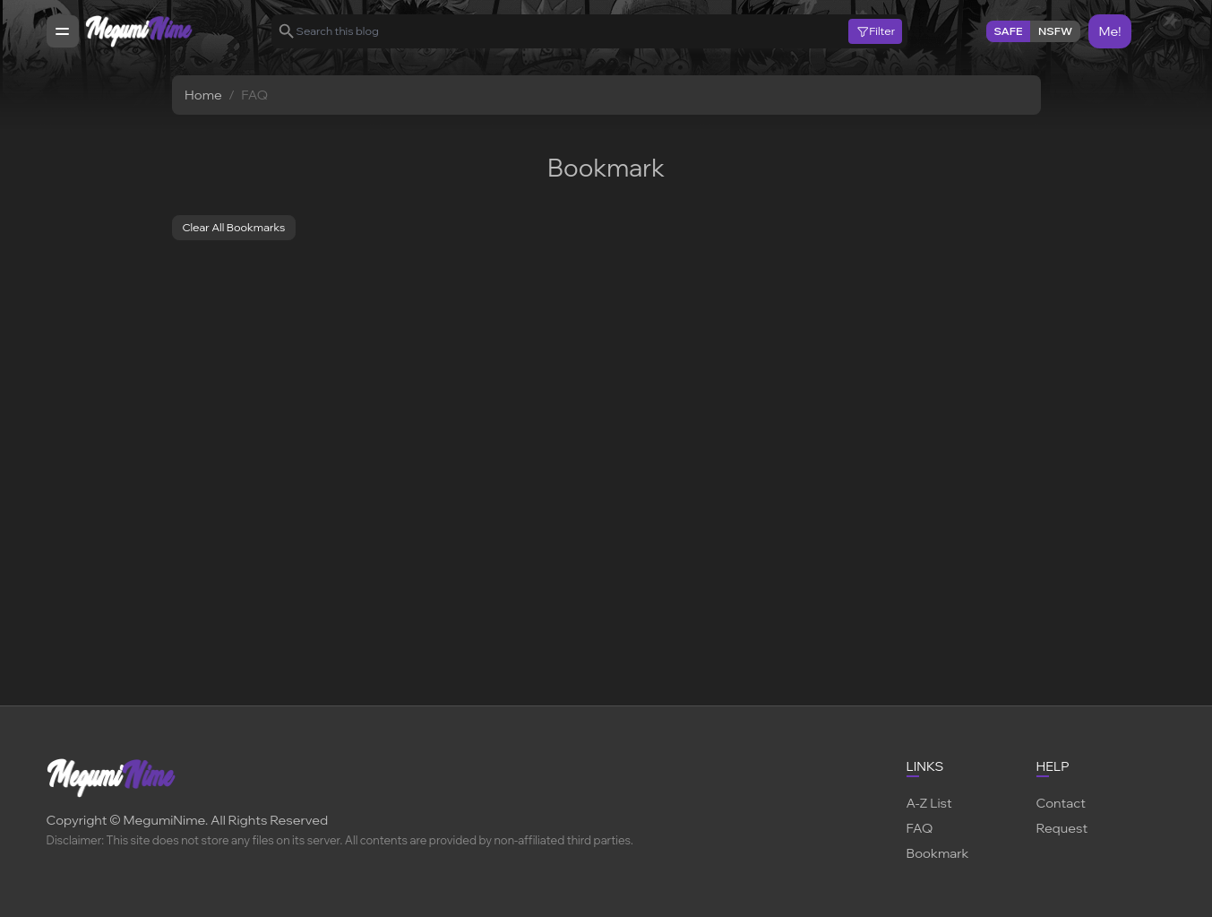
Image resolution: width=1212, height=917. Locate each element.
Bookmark (938, 852)
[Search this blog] (573, 31)
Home (203, 94)
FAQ (920, 827)
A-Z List (929, 802)
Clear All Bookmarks (233, 227)
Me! (1109, 30)
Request (1062, 827)
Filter (875, 31)
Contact (1061, 802)
